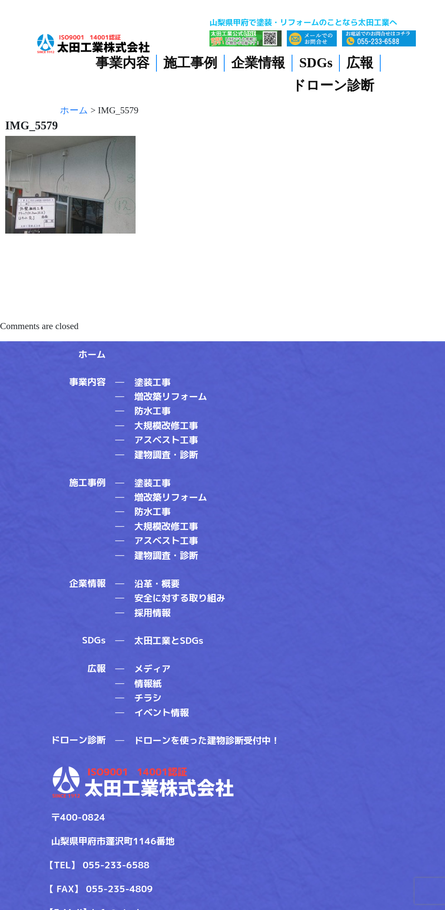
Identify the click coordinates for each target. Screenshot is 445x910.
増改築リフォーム (170, 396)
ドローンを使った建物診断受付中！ (207, 740)
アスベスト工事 (166, 439)
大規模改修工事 (166, 425)
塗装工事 (152, 382)
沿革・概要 (157, 583)
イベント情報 (161, 712)
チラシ (148, 697)
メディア (152, 668)
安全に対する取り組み (180, 597)
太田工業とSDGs (168, 640)
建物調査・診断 (166, 454)
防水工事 (152, 410)
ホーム (92, 354)
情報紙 (148, 683)
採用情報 (152, 612)
